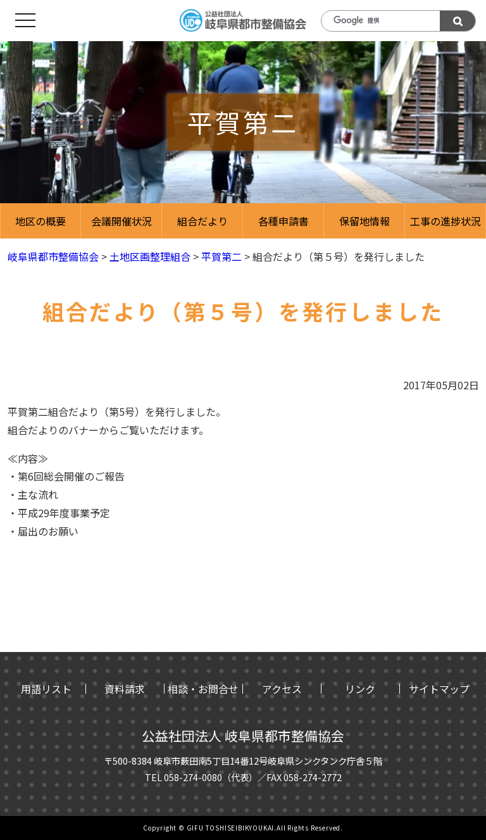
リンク (360, 689)
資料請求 (124, 689)
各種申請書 (283, 221)
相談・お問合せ (203, 689)
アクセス (282, 689)
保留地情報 (364, 221)
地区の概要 (40, 221)
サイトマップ (439, 689)
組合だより (202, 221)
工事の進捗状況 (445, 221)
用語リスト (46, 689)
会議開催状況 (121, 221)
